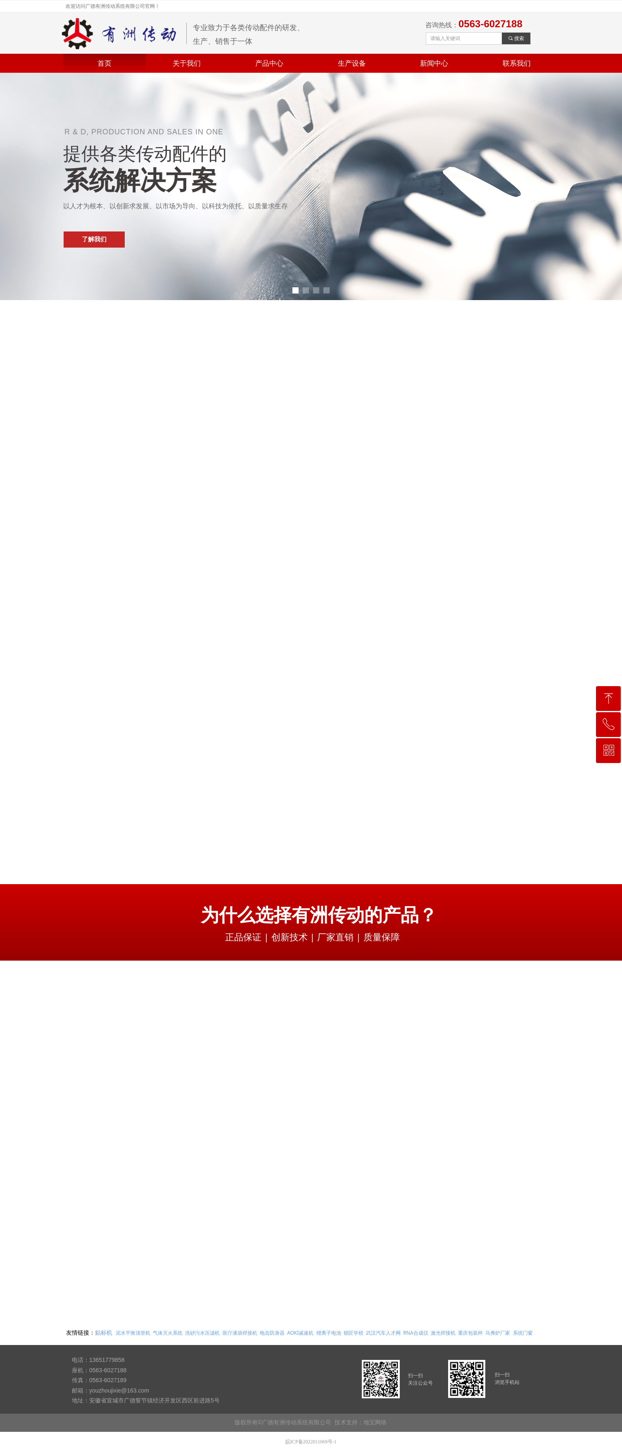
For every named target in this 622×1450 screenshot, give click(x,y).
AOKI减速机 (300, 1332)
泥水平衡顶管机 (133, 1332)
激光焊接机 (443, 1332)
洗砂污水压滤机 (202, 1332)
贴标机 (103, 1332)
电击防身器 (272, 1332)
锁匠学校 (353, 1332)
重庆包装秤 (470, 1332)
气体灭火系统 (168, 1332)
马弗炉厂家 (497, 1332)
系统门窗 (523, 1332)
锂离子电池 (328, 1332)
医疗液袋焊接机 (240, 1332)
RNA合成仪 (415, 1332)
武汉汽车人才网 (383, 1332)
